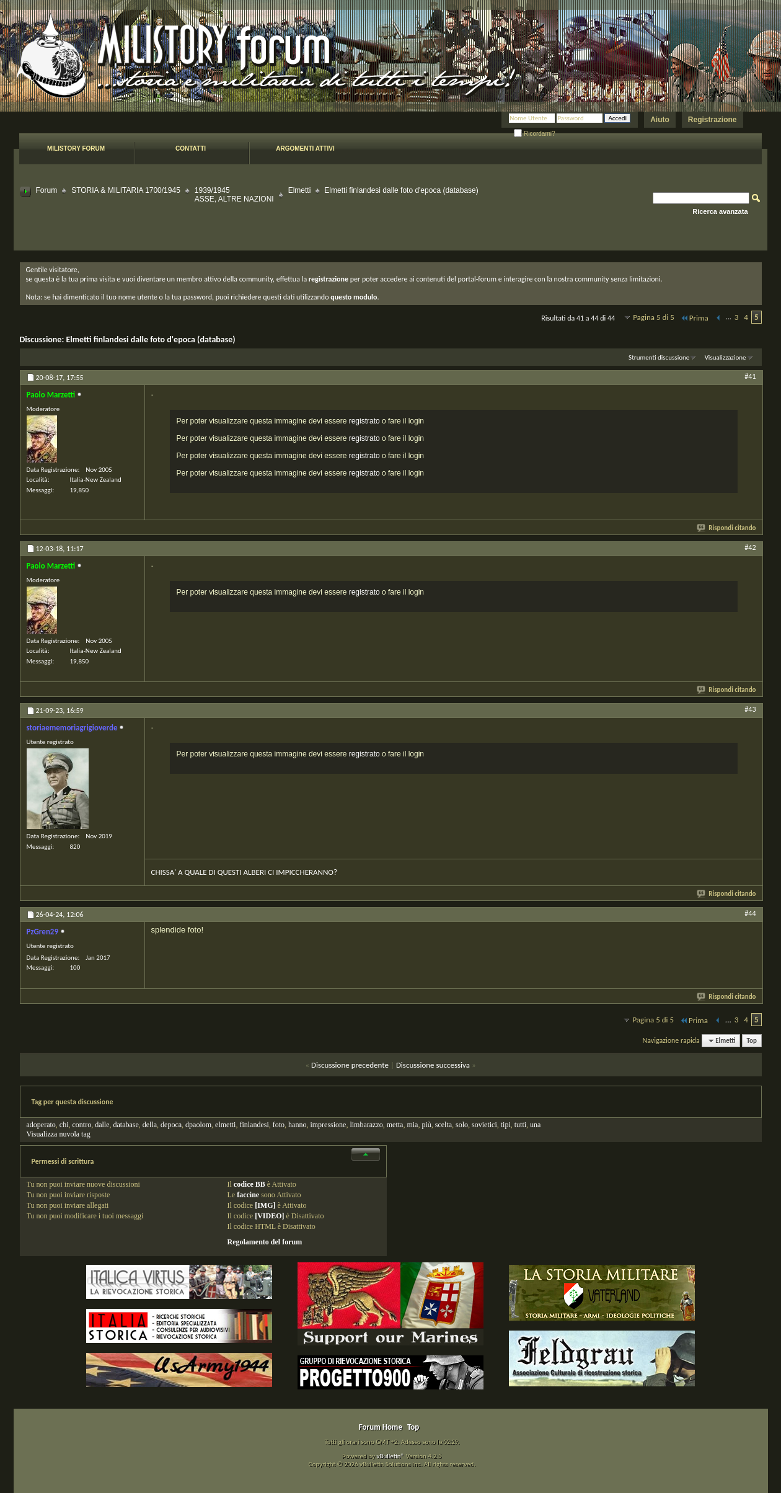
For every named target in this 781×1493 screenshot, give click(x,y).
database (125, 1124)
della (150, 1124)
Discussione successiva (433, 1065)
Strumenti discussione (659, 357)
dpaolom (198, 1124)
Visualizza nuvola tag (58, 1134)
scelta (443, 1124)
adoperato (41, 1124)
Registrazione (712, 119)
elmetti (225, 1124)
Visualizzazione (725, 357)
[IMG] (265, 1205)
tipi (506, 1124)
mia (412, 1124)
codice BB (249, 1184)
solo (462, 1124)
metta (395, 1124)
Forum (47, 190)
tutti (520, 1124)
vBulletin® (390, 1456)
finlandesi (253, 1124)
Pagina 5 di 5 (653, 317)
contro (81, 1124)
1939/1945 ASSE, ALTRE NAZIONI (234, 194)
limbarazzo (366, 1124)
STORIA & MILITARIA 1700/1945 (125, 190)
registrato (364, 421)
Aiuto (659, 119)
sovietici (484, 1124)
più (426, 1124)
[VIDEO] (269, 1216)
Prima (694, 317)
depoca (171, 1124)
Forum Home (380, 1427)
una (535, 1124)
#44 (750, 913)
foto (279, 1124)
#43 (750, 709)
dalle (102, 1124)
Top (752, 1041)
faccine (248, 1194)
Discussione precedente (350, 1065)
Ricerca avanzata (720, 211)
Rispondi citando (727, 528)
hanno (297, 1124)
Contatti (190, 148)
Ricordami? (534, 133)
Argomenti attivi (305, 148)
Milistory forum (76, 148)
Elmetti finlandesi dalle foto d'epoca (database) (150, 339)
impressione (328, 1124)
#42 (750, 547)
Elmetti (299, 190)
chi (64, 1124)
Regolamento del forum (264, 1242)
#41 (750, 376)
